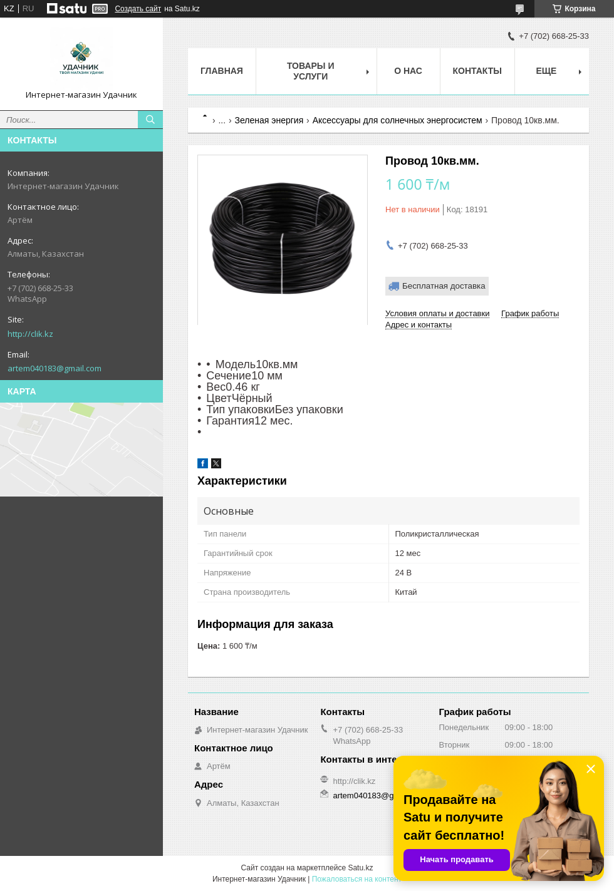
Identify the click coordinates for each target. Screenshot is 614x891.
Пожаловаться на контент (357, 879)
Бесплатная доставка (444, 286)
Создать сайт (138, 8)
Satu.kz (360, 867)
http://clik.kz (30, 333)
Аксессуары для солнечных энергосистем (397, 120)
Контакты (477, 71)
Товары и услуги (311, 71)
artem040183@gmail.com (54, 368)
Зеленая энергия (269, 120)
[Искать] (150, 119)
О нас (408, 71)
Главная (221, 71)
